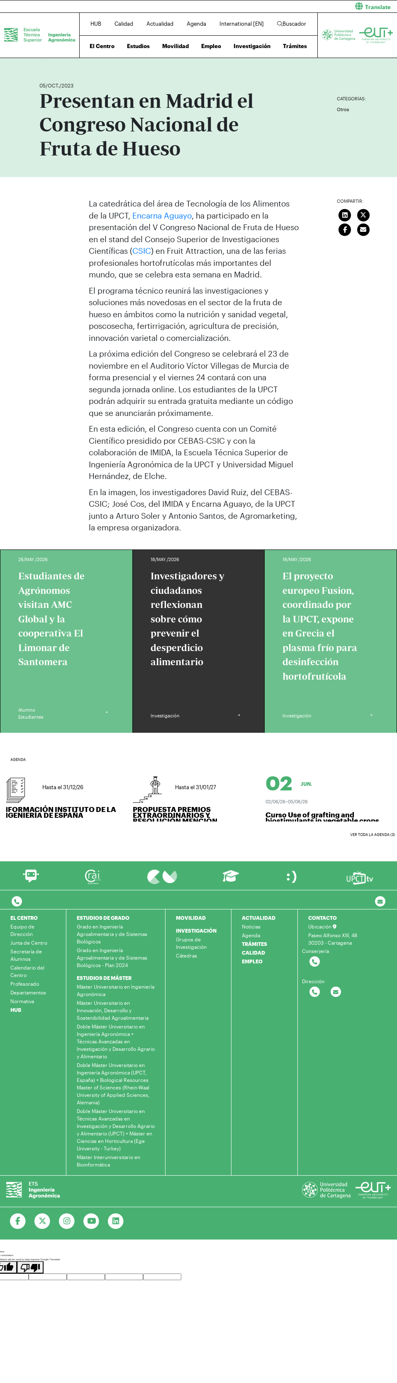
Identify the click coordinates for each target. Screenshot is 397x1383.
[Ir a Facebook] (18, 1221)
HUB (95, 23)
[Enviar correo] (363, 228)
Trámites (295, 46)
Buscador (291, 23)
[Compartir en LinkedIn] (345, 214)
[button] (301, 6)
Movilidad (175, 46)
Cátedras (186, 955)
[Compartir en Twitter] (363, 214)
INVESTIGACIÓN (196, 930)
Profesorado (24, 984)
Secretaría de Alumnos (26, 955)
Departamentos (28, 992)
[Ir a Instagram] (67, 1221)
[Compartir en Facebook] (345, 228)
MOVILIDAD (191, 918)
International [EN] (241, 23)
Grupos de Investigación (191, 943)
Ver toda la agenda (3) (372, 834)
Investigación (252, 46)
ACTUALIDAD (258, 918)
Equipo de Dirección (22, 930)
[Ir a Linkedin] (116, 1221)
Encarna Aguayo (162, 215)
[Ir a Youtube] (91, 1221)
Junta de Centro (28, 942)
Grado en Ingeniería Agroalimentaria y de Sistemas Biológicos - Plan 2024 (112, 957)
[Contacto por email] (380, 901)
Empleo (211, 46)
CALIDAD (253, 952)
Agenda (196, 23)
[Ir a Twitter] (42, 1221)
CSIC (141, 250)
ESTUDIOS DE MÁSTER (104, 978)
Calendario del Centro (27, 971)
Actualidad (159, 23)
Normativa (22, 1001)
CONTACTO (322, 918)
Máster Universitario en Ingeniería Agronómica (115, 990)
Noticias (251, 926)
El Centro (102, 46)
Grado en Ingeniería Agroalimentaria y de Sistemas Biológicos (112, 934)
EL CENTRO (24, 918)
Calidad (123, 23)
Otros (343, 109)
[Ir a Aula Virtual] (231, 879)
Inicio (46, 61)
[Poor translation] (30, 1267)
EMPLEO (252, 961)
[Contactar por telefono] (16, 901)
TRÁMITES (254, 944)
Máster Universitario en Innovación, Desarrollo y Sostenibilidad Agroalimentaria (113, 1010)
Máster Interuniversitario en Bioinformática (108, 1160)
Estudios (138, 46)
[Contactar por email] (335, 992)
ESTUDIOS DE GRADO (103, 918)
